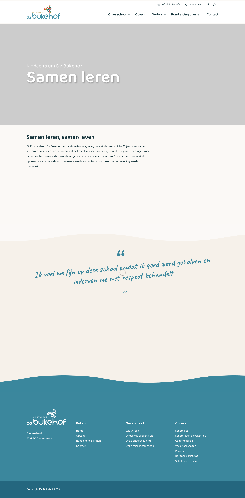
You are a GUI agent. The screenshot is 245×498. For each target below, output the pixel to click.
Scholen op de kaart (187, 461)
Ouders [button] (159, 14)
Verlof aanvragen (185, 446)
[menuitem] (169, 4)
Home (79, 430)
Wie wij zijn (132, 430)
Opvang (140, 14)
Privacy (179, 451)
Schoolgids (181, 430)
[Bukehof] (43, 12)
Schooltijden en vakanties (190, 435)
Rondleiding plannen (186, 14)
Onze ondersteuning (138, 441)
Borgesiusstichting (186, 456)
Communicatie (184, 441)
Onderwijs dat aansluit (139, 435)
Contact (213, 14)
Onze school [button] (119, 14)
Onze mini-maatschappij (140, 446)
